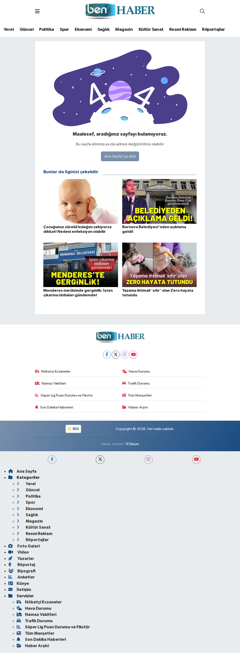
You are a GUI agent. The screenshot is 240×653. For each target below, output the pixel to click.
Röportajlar (213, 29)
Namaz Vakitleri (50, 383)
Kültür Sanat (151, 29)
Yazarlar (21, 559)
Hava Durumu (136, 371)
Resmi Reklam (182, 29)
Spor (64, 29)
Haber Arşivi (135, 407)
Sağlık (103, 29)
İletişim (19, 590)
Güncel (27, 29)
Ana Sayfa (22, 471)
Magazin (124, 29)
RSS (73, 429)
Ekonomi (83, 29)
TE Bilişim (132, 444)
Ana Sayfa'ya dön (120, 156)
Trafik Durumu (136, 383)
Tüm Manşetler (137, 395)
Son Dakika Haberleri (54, 407)
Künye (18, 583)
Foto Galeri (24, 546)
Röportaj (21, 565)
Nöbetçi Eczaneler (53, 371)
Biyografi (22, 571)
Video (18, 552)
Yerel (9, 29)
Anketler (21, 577)
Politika (46, 29)
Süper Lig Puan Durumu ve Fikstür (64, 395)
